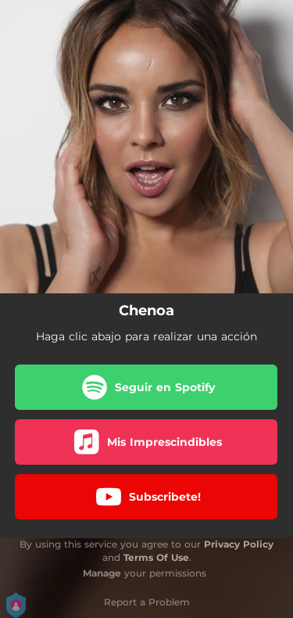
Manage (102, 573)
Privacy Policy (238, 544)
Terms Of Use (156, 557)
